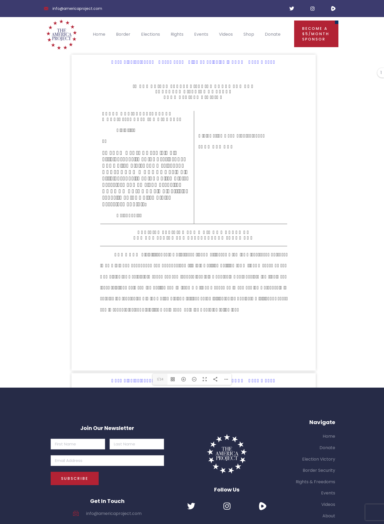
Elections (150, 34)
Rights (177, 34)
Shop (248, 34)
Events (201, 34)
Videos (226, 34)
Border (123, 34)
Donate (273, 34)
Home (99, 34)
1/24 (160, 379)
